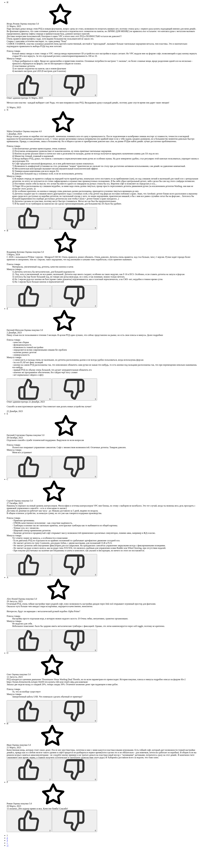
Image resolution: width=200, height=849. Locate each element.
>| (7, 845)
